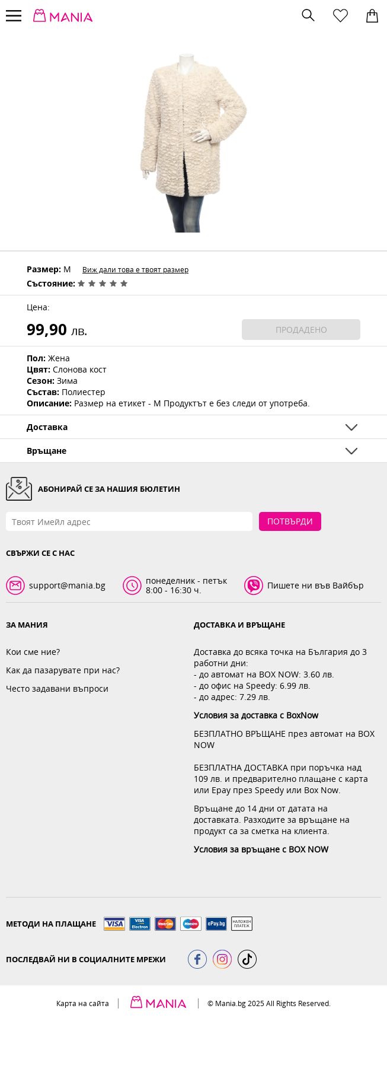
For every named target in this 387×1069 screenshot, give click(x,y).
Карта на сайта (82, 1003)
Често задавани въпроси (57, 688)
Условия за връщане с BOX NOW (261, 849)
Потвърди (290, 521)
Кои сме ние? (33, 651)
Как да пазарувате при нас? (63, 670)
